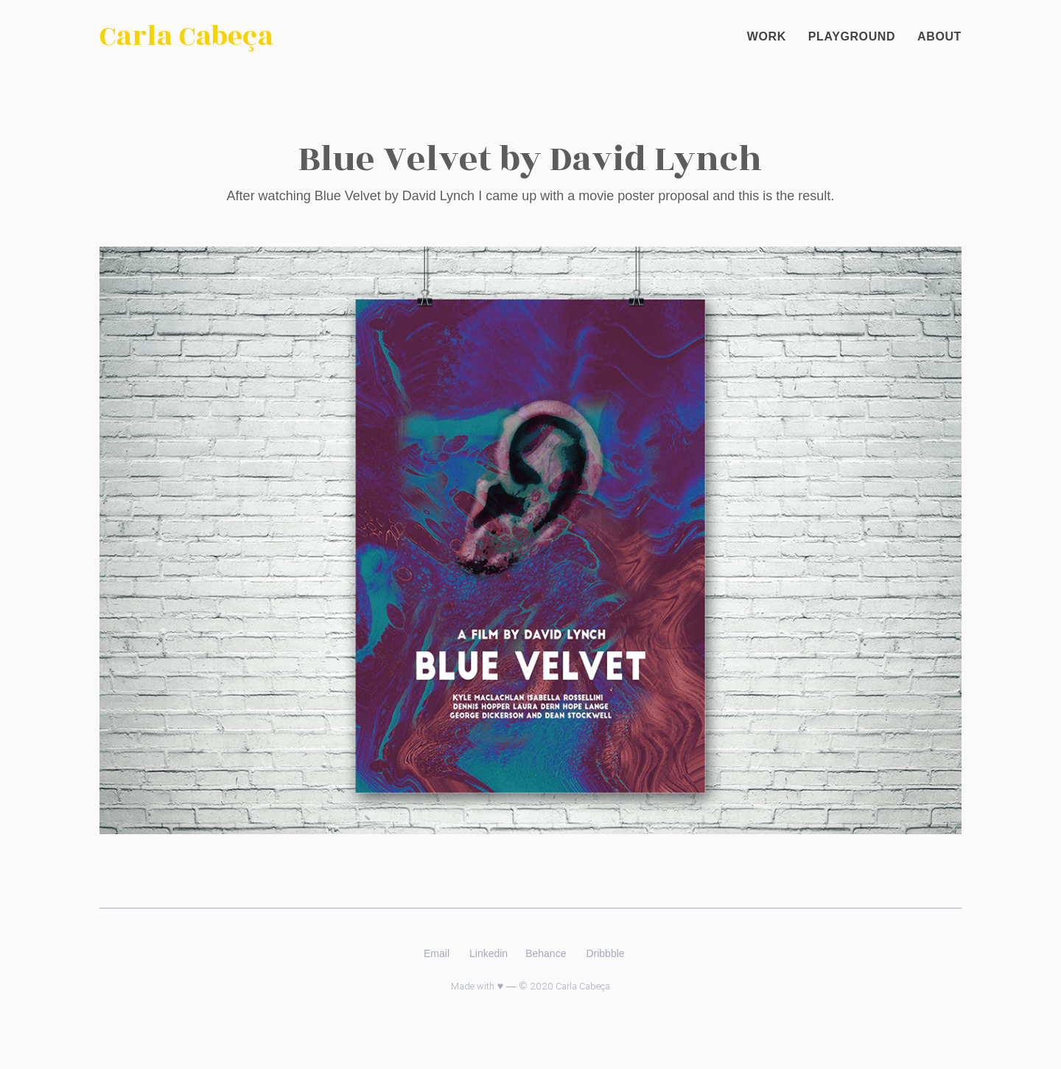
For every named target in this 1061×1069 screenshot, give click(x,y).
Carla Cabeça (186, 37)
